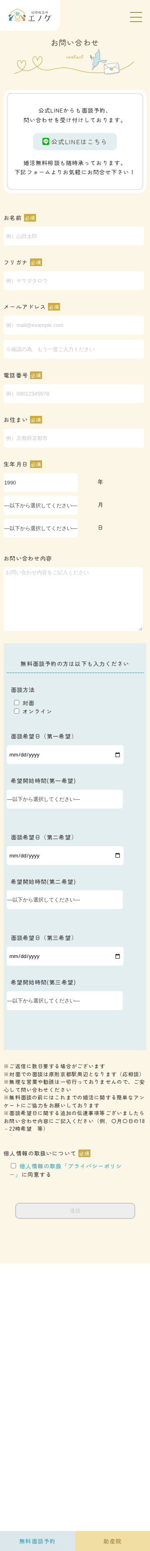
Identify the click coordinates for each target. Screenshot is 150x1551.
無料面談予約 (37, 1541)
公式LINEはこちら (75, 141)
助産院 (113, 1541)
